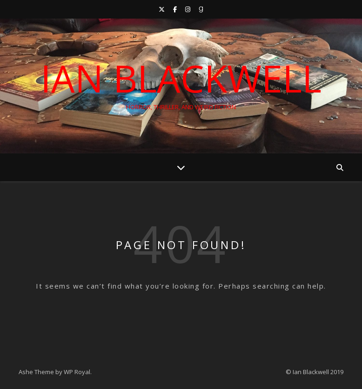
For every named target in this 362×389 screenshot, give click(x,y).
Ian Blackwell (181, 78)
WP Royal (77, 372)
